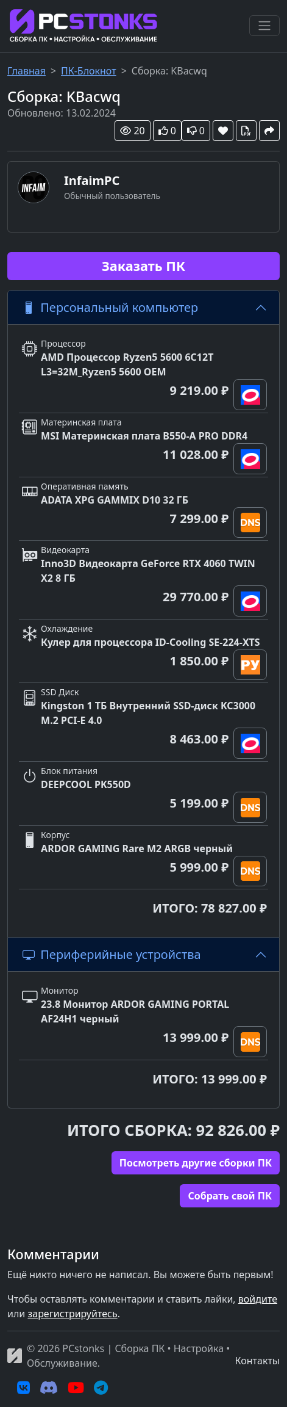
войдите (257, 1299)
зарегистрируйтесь (72, 1313)
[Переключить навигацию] (264, 25)
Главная (26, 71)
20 (132, 130)
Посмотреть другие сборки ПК (195, 1163)
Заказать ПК (143, 266)
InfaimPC (91, 180)
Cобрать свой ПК (230, 1196)
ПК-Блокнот (88, 71)
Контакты (257, 1360)
